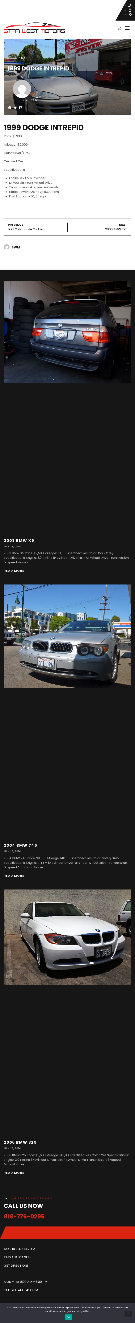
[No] (128, 1314)
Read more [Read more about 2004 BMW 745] (14, 875)
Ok (68, 1317)
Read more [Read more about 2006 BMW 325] (14, 1172)
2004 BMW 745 (20, 845)
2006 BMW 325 (20, 1142)
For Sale (21, 58)
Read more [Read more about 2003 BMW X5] (14, 570)
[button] (127, 28)
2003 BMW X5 (19, 540)
